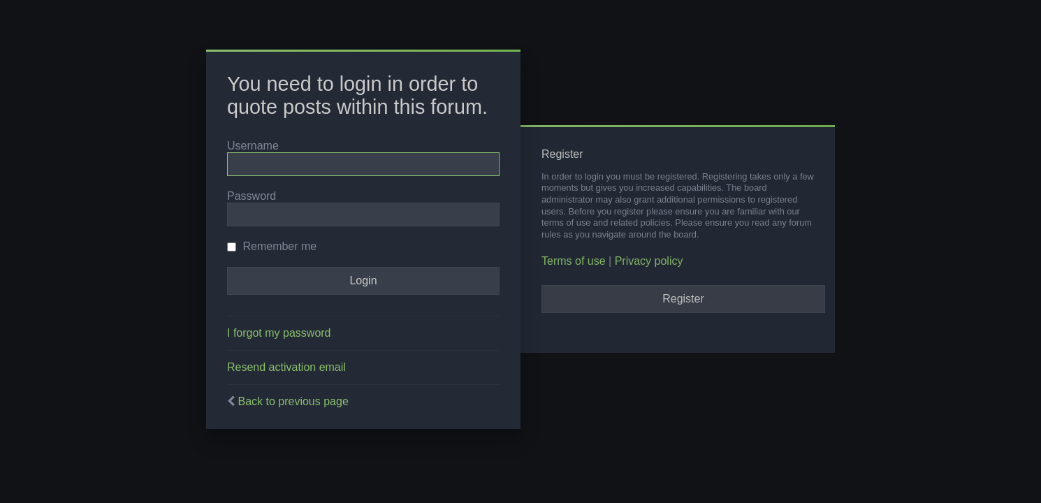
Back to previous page (293, 401)
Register (683, 299)
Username (253, 146)
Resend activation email (286, 367)
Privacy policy (649, 261)
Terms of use (573, 261)
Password (251, 196)
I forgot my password (279, 333)
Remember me (271, 246)
